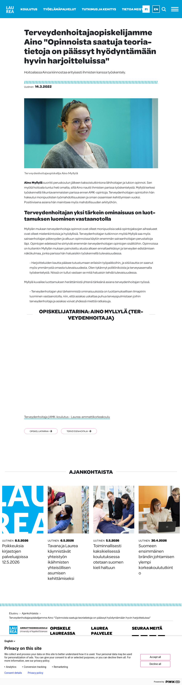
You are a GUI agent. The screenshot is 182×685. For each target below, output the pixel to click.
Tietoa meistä (133, 9)
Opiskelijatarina (41, 431)
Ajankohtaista (30, 613)
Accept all (155, 657)
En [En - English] (156, 9)
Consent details (13, 672)
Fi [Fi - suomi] (146, 9)
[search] (165, 9)
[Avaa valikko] (175, 9)
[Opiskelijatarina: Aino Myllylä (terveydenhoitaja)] (91, 367)
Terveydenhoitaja (79, 431)
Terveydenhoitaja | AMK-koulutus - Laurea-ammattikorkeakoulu (67, 417)
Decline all (155, 664)
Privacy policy (35, 672)
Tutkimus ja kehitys (99, 9)
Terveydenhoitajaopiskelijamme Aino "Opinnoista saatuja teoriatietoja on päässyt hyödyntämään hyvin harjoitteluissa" (80, 617)
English (10, 641)
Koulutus (29, 9)
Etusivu (13, 613)
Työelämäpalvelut (59, 9)
